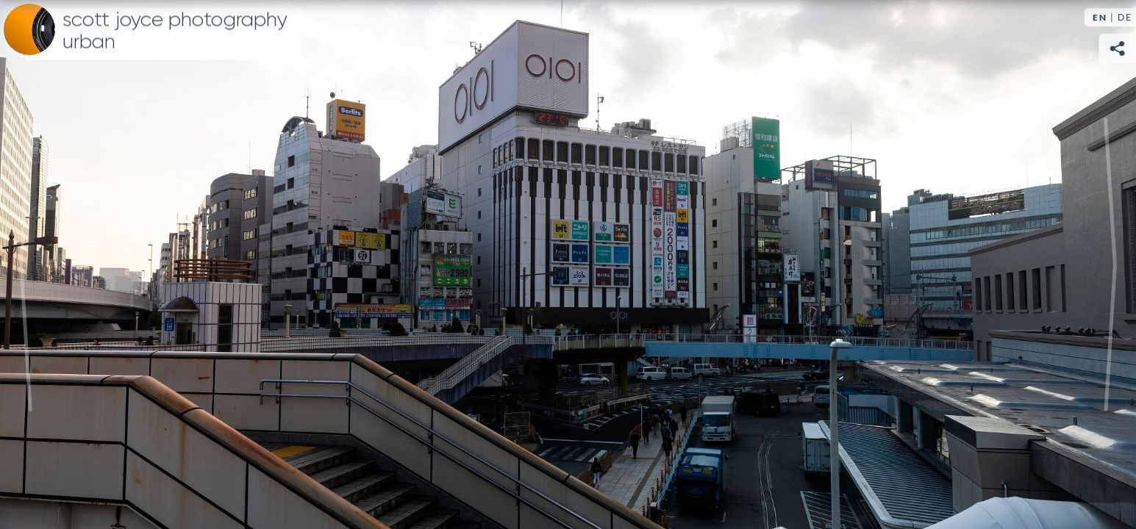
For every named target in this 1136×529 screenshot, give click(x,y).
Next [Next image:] (1110, 264)
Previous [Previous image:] (25, 264)
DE (1125, 17)
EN (1100, 17)
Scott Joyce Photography (174, 31)
